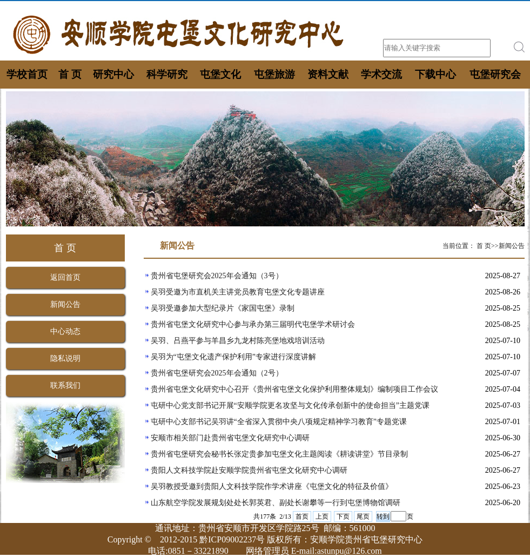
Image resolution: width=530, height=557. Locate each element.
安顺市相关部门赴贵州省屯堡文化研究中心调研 (230, 438)
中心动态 (65, 331)
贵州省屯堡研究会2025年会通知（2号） (217, 373)
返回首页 (65, 277)
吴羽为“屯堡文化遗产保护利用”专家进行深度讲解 (233, 357)
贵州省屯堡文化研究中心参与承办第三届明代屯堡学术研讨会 (253, 324)
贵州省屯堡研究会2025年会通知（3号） (217, 276)
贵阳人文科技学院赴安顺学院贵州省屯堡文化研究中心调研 (249, 470)
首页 (302, 516)
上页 (322, 516)
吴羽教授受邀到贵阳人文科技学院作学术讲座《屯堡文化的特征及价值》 (272, 486)
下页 (343, 516)
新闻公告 (65, 304)
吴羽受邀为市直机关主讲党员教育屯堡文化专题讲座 (238, 292)
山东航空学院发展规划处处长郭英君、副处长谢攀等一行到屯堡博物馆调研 (275, 503)
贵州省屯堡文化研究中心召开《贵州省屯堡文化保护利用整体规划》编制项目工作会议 (294, 389)
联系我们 (65, 385)
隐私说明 (65, 358)
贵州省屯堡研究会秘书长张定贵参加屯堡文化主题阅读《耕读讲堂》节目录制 (279, 454)
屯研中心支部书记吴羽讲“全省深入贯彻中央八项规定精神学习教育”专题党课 (279, 422)
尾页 (363, 516)
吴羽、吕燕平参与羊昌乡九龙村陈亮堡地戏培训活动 (238, 341)
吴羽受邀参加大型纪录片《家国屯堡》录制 (222, 308)
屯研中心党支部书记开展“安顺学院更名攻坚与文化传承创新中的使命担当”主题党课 (290, 405)
